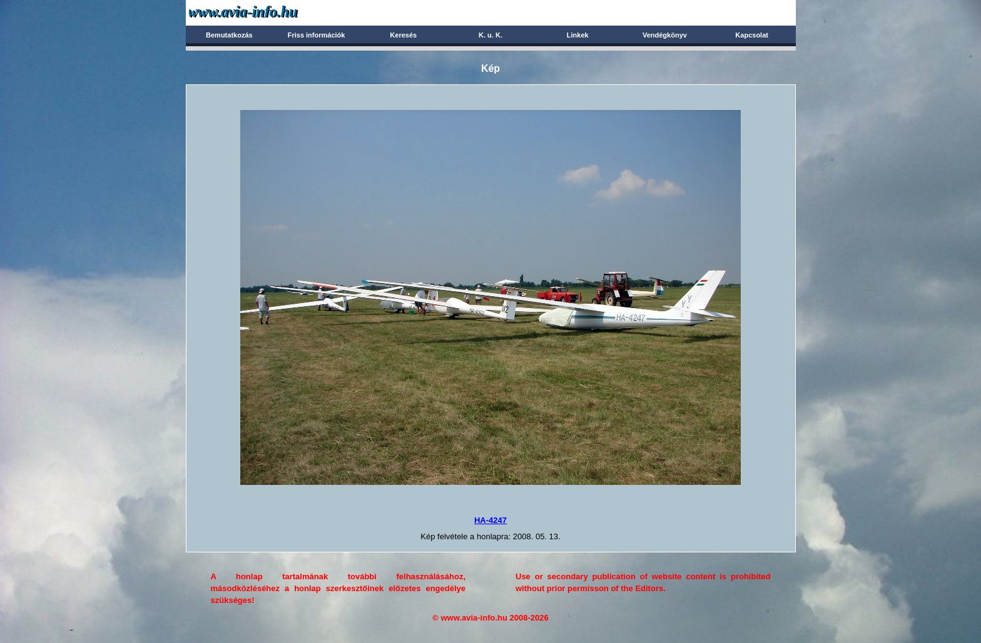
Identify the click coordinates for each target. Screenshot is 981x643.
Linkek (578, 35)
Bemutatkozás (229, 35)
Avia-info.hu (265, 12)
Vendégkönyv (665, 35)
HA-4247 (490, 520)
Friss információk (316, 35)
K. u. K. (490, 35)
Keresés (403, 35)
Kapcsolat (751, 35)
